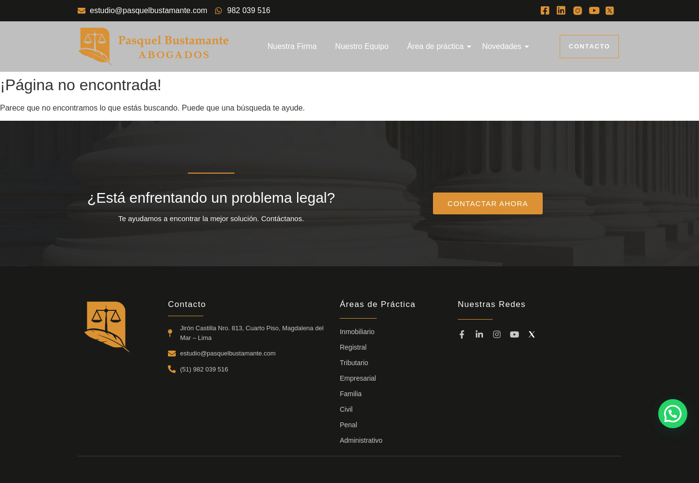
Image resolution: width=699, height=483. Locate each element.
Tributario (354, 363)
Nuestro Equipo (361, 46)
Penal (348, 425)
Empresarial (358, 378)
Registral (353, 347)
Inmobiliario (357, 332)
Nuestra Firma (291, 46)
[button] (672, 413)
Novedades (503, 46)
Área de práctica (437, 46)
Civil (346, 409)
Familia (351, 394)
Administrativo (361, 440)
